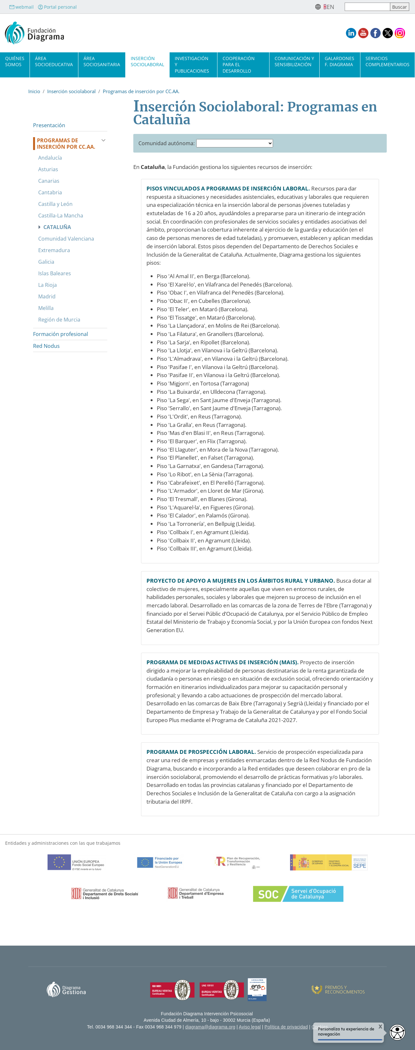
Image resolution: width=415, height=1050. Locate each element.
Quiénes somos (14, 61)
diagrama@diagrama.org (210, 1027)
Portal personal (57, 7)
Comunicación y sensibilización (294, 61)
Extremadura (54, 250)
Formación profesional (60, 334)
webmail (21, 7)
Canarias (48, 180)
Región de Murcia (59, 319)
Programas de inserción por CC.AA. (141, 91)
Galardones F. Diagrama (339, 61)
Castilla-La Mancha (60, 215)
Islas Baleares (54, 273)
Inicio (34, 91)
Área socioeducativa (54, 61)
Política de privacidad (286, 1027)
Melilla (46, 308)
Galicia (46, 261)
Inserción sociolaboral (147, 61)
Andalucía (50, 157)
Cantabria (50, 192)
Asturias (48, 169)
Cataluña (57, 227)
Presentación (49, 125)
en (330, 7)
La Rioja (47, 284)
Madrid (47, 296)
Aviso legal (250, 1027)
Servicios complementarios (388, 61)
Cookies (320, 1027)
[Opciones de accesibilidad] (397, 1032)
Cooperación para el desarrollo (239, 64)
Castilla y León (55, 203)
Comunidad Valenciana (66, 238)
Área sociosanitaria (102, 61)
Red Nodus (46, 345)
